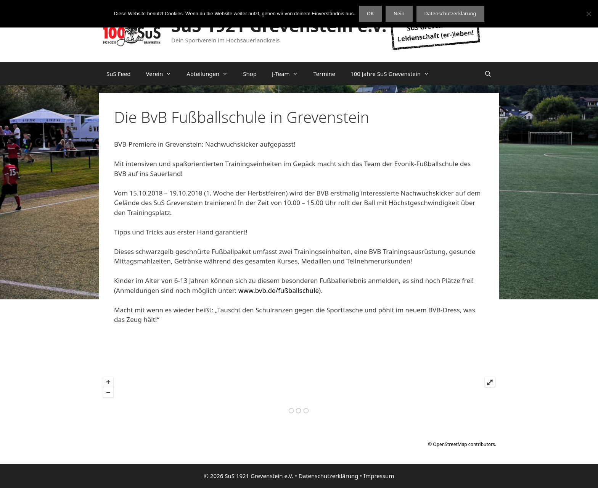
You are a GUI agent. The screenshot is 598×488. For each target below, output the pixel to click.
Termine (324, 74)
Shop (250, 74)
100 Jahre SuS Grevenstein (393, 73)
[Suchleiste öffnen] (488, 73)
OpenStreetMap (450, 444)
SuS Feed (118, 74)
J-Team (289, 73)
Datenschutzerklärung (328, 476)
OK (370, 13)
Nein (399, 13)
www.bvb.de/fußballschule (278, 290)
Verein (162, 73)
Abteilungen (210, 73)
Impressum (378, 476)
